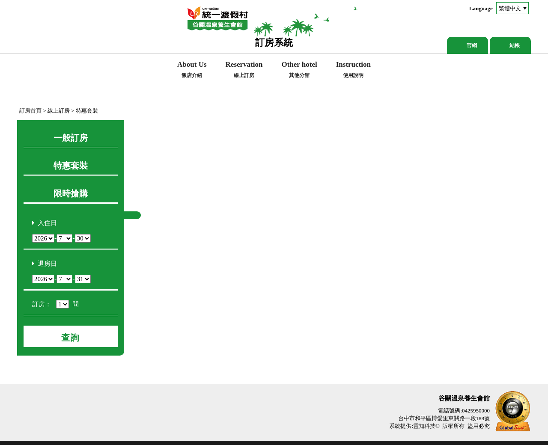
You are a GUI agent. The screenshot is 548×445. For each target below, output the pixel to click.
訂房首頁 (30, 110)
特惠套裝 (71, 165)
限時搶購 (71, 193)
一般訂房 (71, 137)
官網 (472, 45)
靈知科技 (424, 426)
